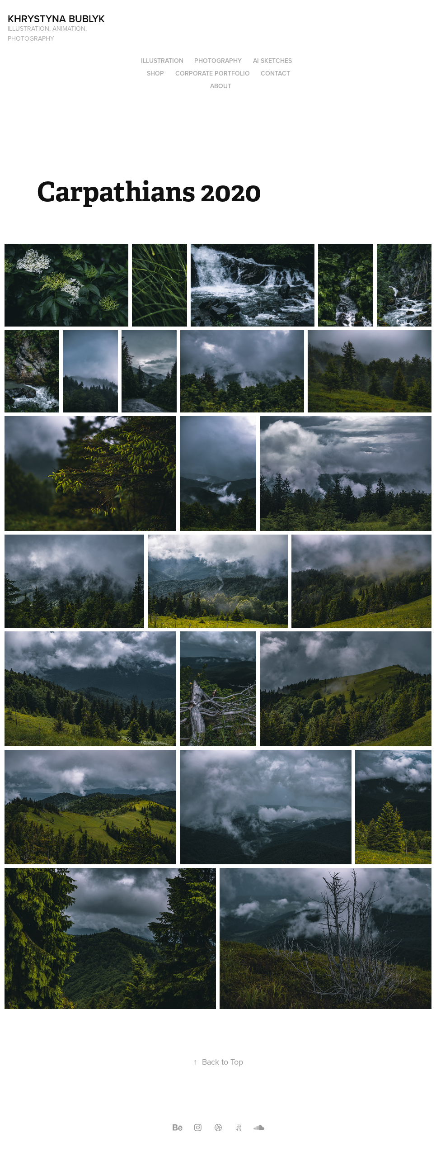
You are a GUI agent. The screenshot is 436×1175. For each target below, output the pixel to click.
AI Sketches (272, 60)
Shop (155, 73)
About (220, 85)
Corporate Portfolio (212, 73)
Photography (218, 60)
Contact (275, 73)
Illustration (162, 60)
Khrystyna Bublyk (56, 18)
